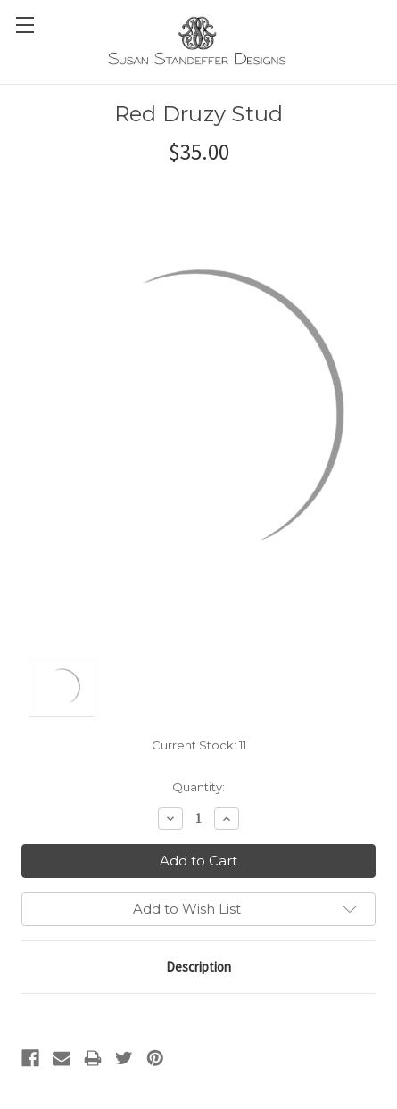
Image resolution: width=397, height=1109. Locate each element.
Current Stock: (199, 745)
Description (198, 966)
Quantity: (198, 787)
